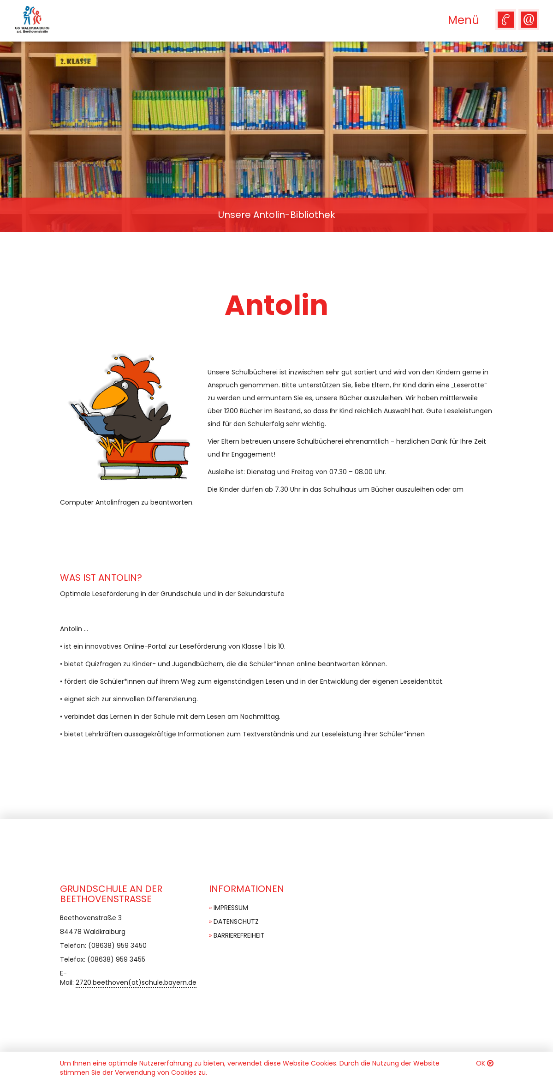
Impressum (231, 907)
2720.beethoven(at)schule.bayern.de (136, 982)
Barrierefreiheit (239, 935)
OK (480, 1063)
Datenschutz (236, 921)
